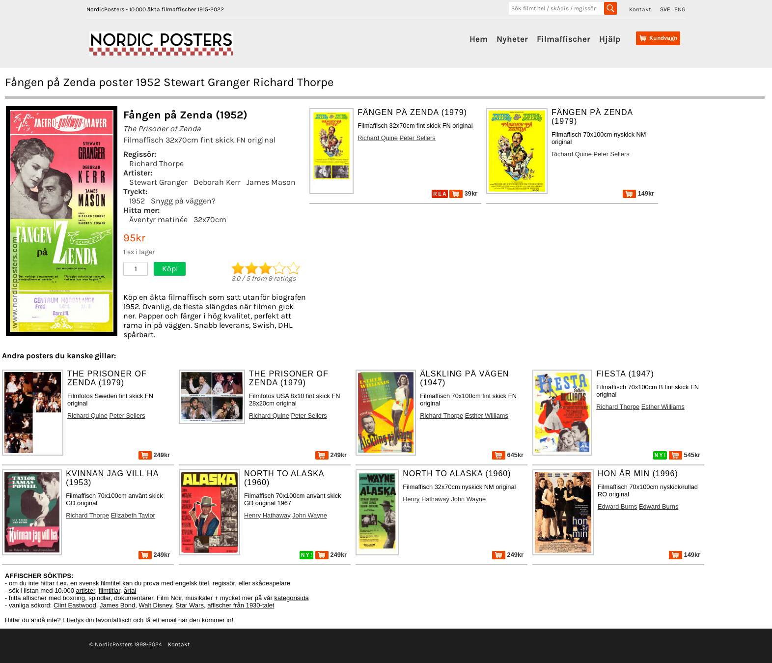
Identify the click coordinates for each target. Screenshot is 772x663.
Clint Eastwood (75, 605)
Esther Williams (486, 415)
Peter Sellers (418, 138)
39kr (463, 193)
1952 (137, 200)
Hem (478, 39)
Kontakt (640, 9)
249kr (154, 455)
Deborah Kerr (217, 182)
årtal (130, 590)
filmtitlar (109, 590)
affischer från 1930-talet (240, 605)
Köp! (170, 268)
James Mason (271, 182)
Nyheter (512, 39)
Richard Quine (378, 138)
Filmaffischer (563, 39)
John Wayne (309, 515)
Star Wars (190, 605)
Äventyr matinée (158, 219)
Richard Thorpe (156, 163)
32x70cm (209, 219)
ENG (680, 9)
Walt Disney (155, 605)
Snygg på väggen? (183, 200)
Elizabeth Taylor (133, 515)
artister (85, 590)
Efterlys (72, 620)
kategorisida (292, 598)
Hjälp (609, 39)
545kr (684, 455)
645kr (508, 455)
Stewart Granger (158, 182)
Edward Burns (617, 506)
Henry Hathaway (267, 515)
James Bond (117, 605)
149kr (638, 193)
